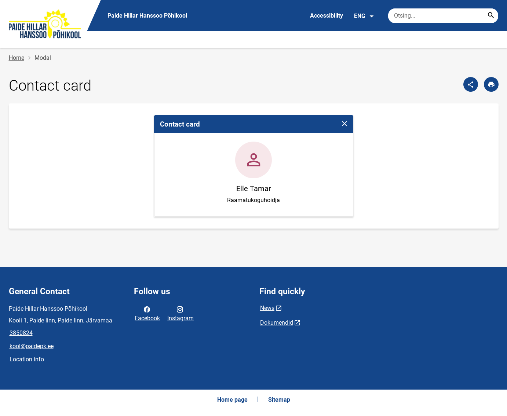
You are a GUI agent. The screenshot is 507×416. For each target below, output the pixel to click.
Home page (232, 399)
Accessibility (326, 15)
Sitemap (279, 399)
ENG (364, 16)
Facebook (147, 313)
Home (16, 57)
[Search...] (491, 16)
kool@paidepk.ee (32, 346)
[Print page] (491, 84)
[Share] (470, 84)
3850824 (21, 332)
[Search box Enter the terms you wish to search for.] (443, 15)
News (267, 307)
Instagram (180, 313)
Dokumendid (276, 322)
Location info (27, 359)
